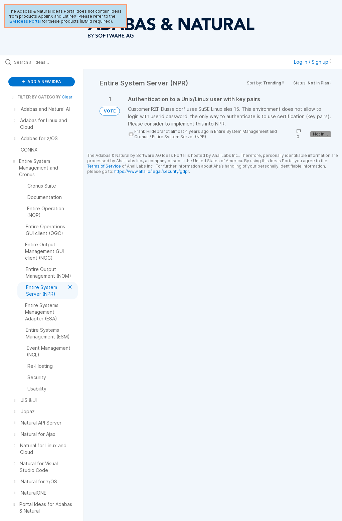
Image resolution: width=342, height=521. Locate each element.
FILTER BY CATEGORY (36, 96)
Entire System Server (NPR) (179, 136)
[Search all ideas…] (45, 62)
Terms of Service (104, 166)
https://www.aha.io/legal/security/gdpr (151, 171)
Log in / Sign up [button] (312, 62)
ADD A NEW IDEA (41, 81)
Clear (67, 96)
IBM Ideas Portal (25, 21)
